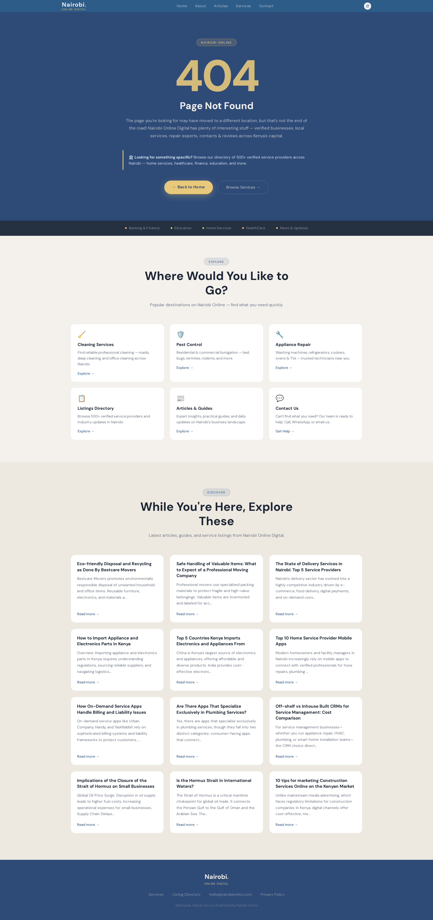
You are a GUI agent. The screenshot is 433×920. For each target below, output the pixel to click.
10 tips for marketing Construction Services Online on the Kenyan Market (315, 783)
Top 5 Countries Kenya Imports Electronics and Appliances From (210, 641)
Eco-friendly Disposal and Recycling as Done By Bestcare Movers (114, 567)
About (200, 6)
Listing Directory (186, 894)
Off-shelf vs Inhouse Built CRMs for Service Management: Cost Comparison (312, 712)
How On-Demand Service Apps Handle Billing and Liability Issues (111, 709)
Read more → (88, 614)
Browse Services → (243, 187)
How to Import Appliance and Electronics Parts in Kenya (107, 641)
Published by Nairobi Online (237, 905)
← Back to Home (189, 186)
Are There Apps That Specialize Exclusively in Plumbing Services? (211, 709)
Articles (221, 6)
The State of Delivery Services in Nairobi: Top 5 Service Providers (309, 567)
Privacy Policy (272, 894)
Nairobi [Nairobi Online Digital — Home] (74, 6)
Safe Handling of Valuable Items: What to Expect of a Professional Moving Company (216, 569)
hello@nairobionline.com (230, 894)
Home (182, 6)
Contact (266, 6)
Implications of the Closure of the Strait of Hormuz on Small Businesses (115, 783)
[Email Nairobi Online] (367, 6)
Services (243, 6)
